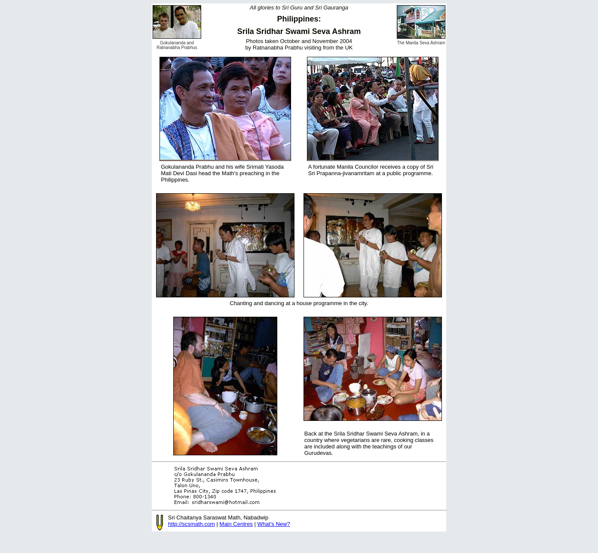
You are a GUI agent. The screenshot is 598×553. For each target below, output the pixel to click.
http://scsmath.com (191, 524)
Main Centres (236, 524)
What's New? (273, 524)
